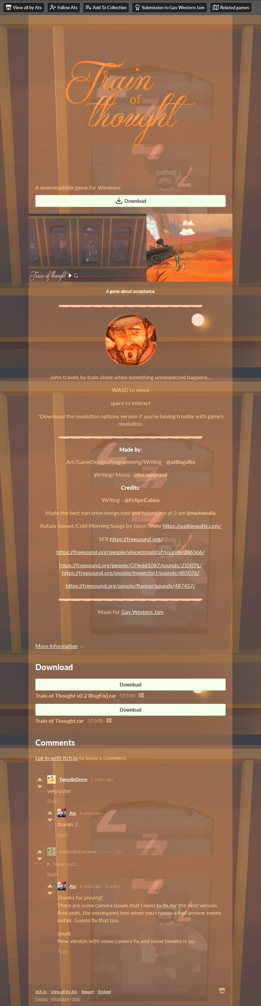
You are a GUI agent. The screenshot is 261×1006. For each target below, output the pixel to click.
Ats (72, 813)
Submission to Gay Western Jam (170, 7)
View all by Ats (64, 991)
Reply (52, 801)
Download (130, 201)
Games (41, 998)
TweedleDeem (73, 779)
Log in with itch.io (56, 757)
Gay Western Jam (142, 612)
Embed (104, 991)
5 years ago (102, 779)
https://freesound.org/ (136, 539)
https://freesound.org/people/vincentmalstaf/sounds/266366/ (130, 552)
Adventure (60, 998)
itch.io (41, 991)
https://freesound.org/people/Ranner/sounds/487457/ (130, 585)
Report (88, 991)
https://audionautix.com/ (192, 525)
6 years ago (111, 851)
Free (76, 998)
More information (59, 646)
